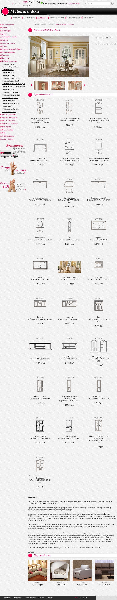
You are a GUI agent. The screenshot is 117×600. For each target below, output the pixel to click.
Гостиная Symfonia (8, 100)
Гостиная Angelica (8, 64)
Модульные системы (9, 124)
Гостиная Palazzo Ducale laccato (13, 86)
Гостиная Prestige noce (10, 98)
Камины (4, 40)
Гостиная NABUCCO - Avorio (12, 78)
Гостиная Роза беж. (9, 112)
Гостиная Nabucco (8, 75)
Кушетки (5, 55)
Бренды (4, 34)
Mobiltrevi (109, 38)
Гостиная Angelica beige (10, 67)
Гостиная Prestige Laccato (11, 95)
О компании (6, 127)
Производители (7, 25)
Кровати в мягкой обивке (11, 49)
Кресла (4, 46)
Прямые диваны (7, 130)
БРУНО (82, 582)
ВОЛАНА (60, 582)
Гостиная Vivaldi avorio (10, 109)
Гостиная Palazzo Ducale (10, 81)
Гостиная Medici (8, 72)
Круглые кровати (8, 52)
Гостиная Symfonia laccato (11, 103)
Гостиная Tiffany (8, 106)
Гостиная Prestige (8, 89)
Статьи (4, 28)
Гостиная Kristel (8, 70)
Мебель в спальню (8, 121)
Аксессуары (5, 31)
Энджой (37, 582)
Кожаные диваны (8, 43)
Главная (36, 24)
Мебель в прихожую (9, 118)
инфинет (31, 552)
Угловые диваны (7, 136)
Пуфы (3, 133)
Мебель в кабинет (8, 115)
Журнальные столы (9, 37)
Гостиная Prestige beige (10, 92)
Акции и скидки (7, 139)
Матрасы (5, 58)
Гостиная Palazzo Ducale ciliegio (13, 84)
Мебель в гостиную (47, 24)
